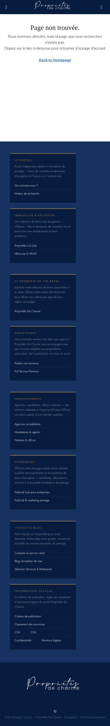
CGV (17, 632)
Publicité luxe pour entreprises (32, 492)
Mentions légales (51, 640)
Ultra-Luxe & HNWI (26, 254)
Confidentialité (23, 640)
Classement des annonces (30, 624)
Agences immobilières (28, 424)
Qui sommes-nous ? (26, 185)
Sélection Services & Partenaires (33, 569)
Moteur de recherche (27, 193)
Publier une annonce (27, 363)
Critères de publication (28, 616)
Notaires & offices (25, 440)
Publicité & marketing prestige (32, 500)
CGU (34, 632)
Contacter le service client (30, 553)
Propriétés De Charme (27, 311)
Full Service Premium (27, 371)
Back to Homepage (55, 60)
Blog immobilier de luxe (28, 561)
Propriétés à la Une (26, 246)
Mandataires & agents (27, 432)
